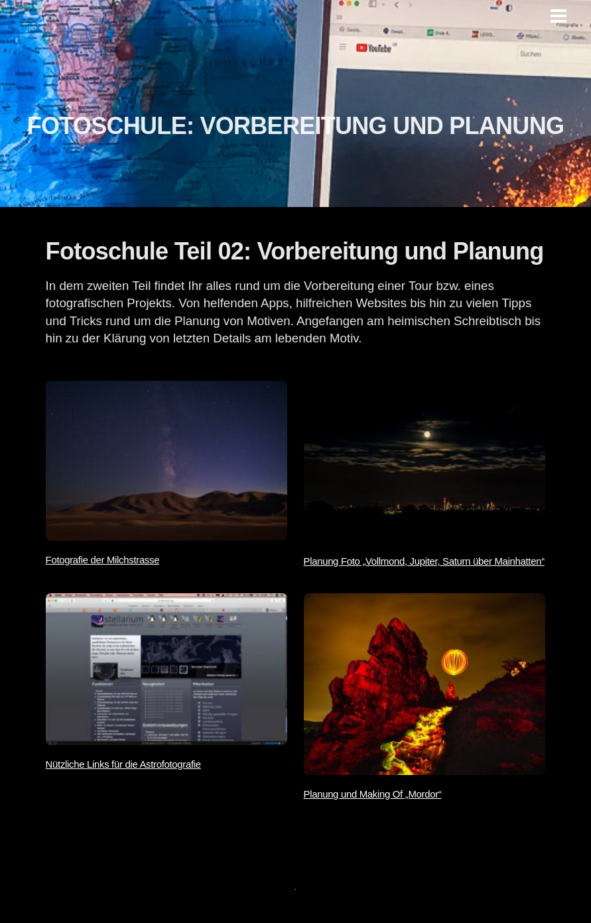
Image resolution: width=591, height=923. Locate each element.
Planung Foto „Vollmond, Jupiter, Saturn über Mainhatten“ (424, 561)
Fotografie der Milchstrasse (103, 560)
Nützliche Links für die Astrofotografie (123, 764)
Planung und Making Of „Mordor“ (373, 794)
